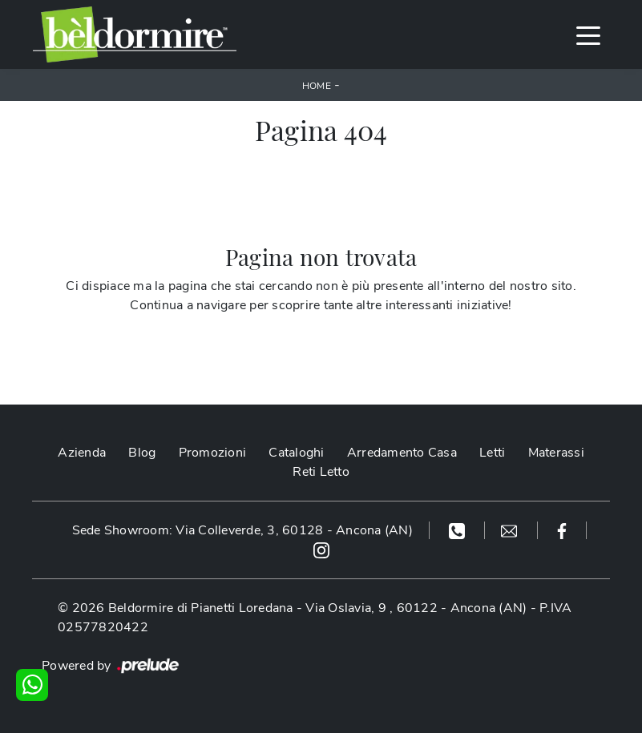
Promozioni (213, 452)
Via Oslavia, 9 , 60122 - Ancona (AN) (416, 608)
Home (316, 85)
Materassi (556, 452)
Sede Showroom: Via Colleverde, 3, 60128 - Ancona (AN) (242, 530)
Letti (492, 452)
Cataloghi (296, 452)
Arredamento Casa (402, 452)
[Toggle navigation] (588, 34)
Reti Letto (321, 472)
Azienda (82, 452)
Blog (141, 452)
